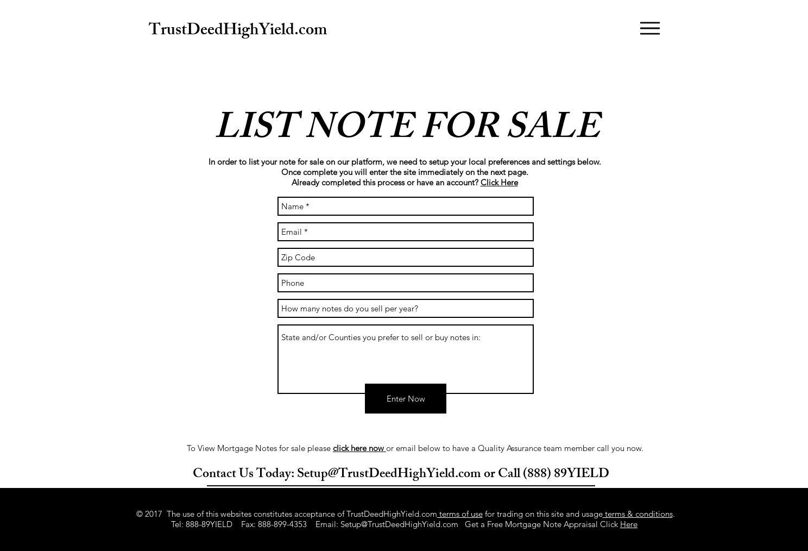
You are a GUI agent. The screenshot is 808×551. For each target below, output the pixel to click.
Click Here (499, 182)
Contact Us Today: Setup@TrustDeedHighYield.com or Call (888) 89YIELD (401, 475)
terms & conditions (638, 514)
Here (628, 524)
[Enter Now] (405, 399)
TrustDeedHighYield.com (238, 31)
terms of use (460, 514)
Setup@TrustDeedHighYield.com (399, 524)
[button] (650, 28)
